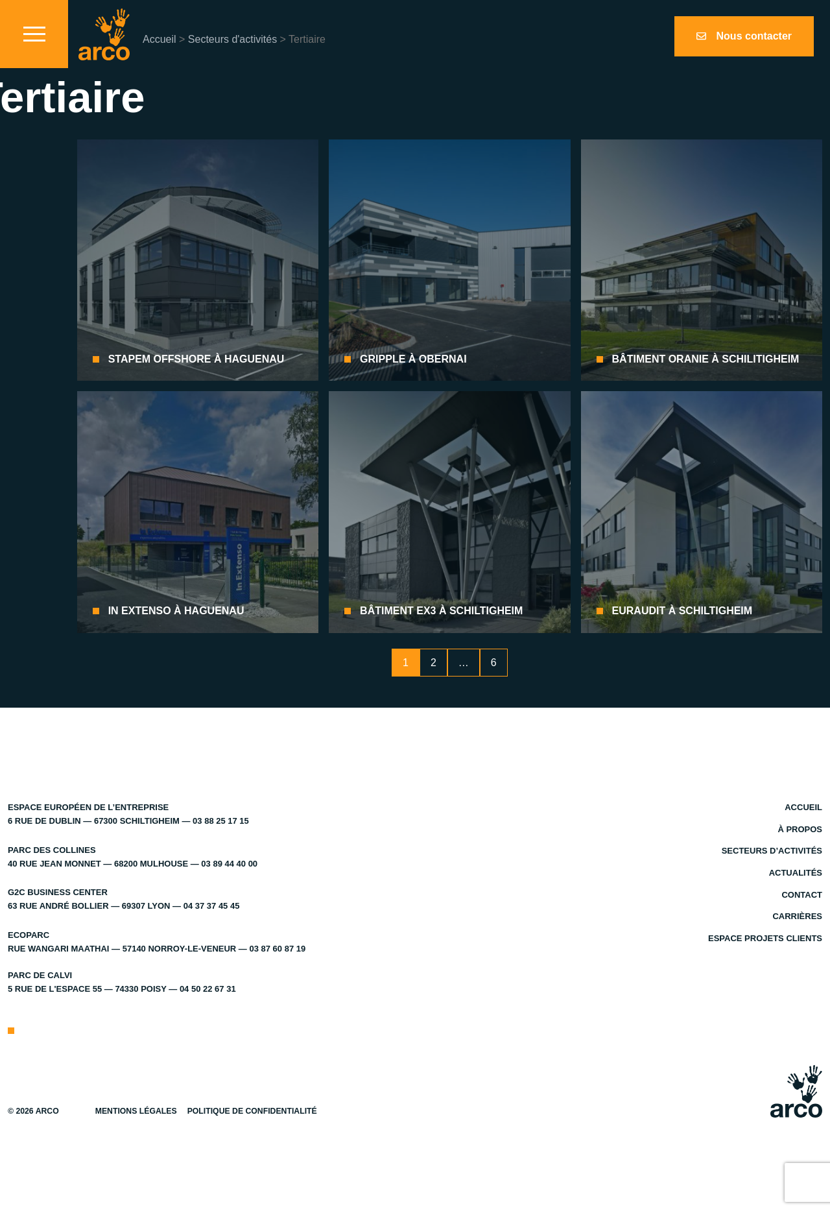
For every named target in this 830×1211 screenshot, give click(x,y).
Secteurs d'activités (232, 39)
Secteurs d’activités (772, 851)
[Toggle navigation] (34, 34)
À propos (799, 829)
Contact (801, 895)
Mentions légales (136, 1111)
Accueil (159, 39)
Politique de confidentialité (252, 1111)
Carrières (797, 916)
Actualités (795, 873)
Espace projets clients (765, 938)
